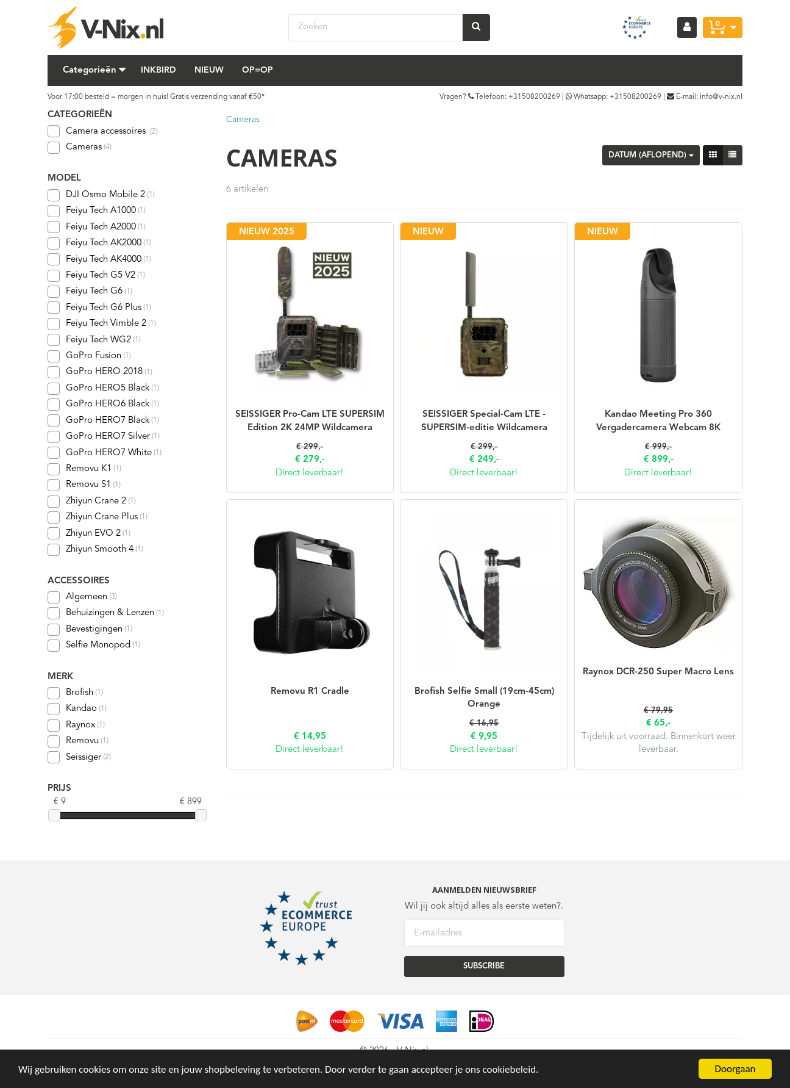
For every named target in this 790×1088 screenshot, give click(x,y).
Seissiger (79, 757)
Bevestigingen (90, 630)
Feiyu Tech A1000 (97, 211)
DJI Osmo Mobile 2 (101, 195)
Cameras (80, 148)
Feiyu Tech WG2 (94, 340)
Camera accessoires (112, 131)
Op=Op (257, 70)
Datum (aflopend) (651, 155)
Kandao (77, 709)
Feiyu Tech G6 (90, 292)
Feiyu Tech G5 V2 (96, 276)
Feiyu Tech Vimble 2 (102, 324)
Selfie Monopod (94, 645)
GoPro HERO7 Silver (104, 437)
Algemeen (82, 597)
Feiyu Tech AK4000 (99, 259)
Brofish (75, 693)
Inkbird (158, 70)
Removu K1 (84, 469)
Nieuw (209, 70)
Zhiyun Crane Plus (98, 517)
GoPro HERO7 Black (103, 420)
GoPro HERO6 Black (103, 404)
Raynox (76, 725)
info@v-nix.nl (721, 97)
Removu (78, 741)
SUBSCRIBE (484, 966)
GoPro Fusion (89, 356)
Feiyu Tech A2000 (97, 227)
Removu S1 (84, 485)
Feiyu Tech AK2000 (99, 243)
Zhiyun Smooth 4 (95, 550)
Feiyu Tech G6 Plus (99, 307)
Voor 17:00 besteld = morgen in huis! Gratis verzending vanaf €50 (155, 97)
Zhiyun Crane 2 (92, 501)
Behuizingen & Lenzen (106, 613)
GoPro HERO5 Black (103, 389)
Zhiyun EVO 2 (89, 533)
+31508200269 (534, 97)
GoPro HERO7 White (105, 453)
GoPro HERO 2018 (100, 372)
